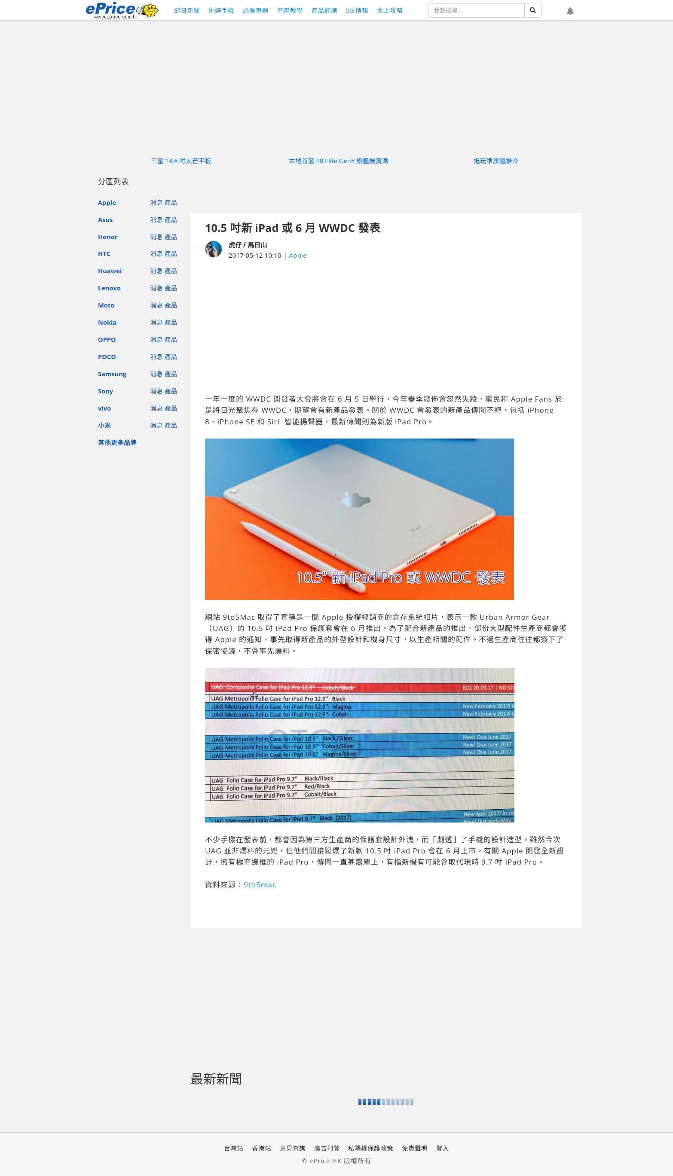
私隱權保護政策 (370, 1148)
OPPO (107, 339)
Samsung (112, 373)
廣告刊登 (327, 1148)
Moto (106, 305)
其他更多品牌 (117, 442)
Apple (107, 202)
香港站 (261, 1148)
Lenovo (109, 287)
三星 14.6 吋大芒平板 (181, 160)
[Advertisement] (386, 327)
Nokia (107, 322)
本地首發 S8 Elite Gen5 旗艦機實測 (339, 160)
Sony (105, 391)
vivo (104, 408)
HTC (104, 253)
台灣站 (233, 1148)
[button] (570, 11)
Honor (108, 236)
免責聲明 (415, 1148)
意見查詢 (293, 1148)
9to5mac (260, 885)
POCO (107, 356)
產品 (171, 202)
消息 (156, 202)
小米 (104, 425)
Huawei (110, 270)
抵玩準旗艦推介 (496, 160)
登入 (442, 1148)
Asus (105, 219)
